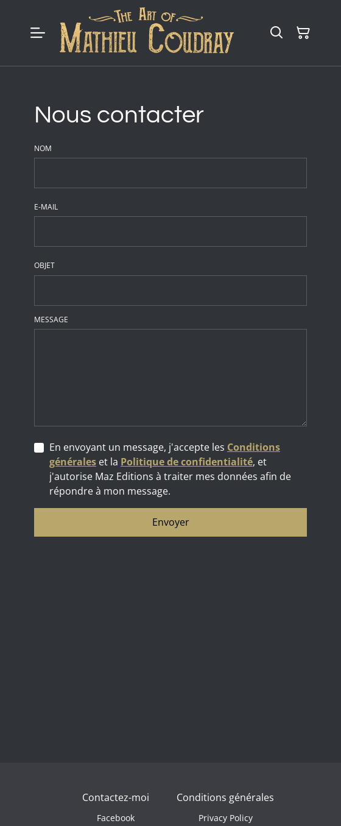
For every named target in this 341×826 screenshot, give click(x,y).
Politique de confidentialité (187, 461)
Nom (43, 148)
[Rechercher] (276, 32)
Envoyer (170, 522)
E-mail (46, 207)
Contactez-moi (115, 797)
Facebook (116, 818)
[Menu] (37, 33)
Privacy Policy (226, 818)
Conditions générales (225, 797)
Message (51, 320)
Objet (44, 265)
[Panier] (303, 32)
